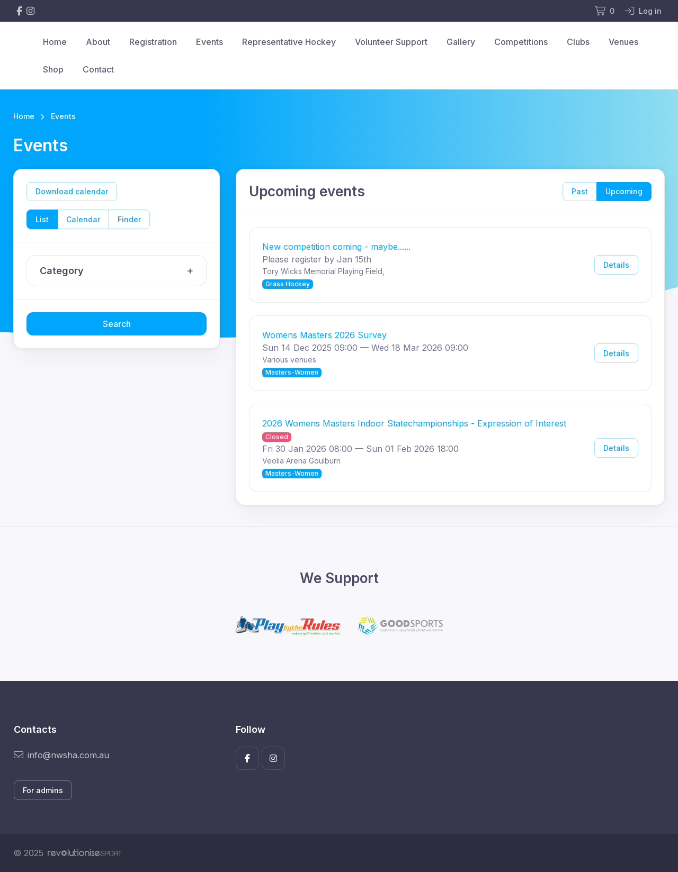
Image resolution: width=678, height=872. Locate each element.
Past (580, 191)
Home (55, 42)
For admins (43, 790)
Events (209, 42)
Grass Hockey (287, 284)
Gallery (461, 42)
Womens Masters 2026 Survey (324, 335)
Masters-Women (291, 372)
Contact (98, 69)
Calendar (83, 219)
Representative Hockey (289, 42)
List (42, 219)
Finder (129, 219)
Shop (53, 69)
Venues (623, 42)
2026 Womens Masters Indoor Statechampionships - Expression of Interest (414, 423)
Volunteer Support (391, 42)
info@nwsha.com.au (61, 755)
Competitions (521, 42)
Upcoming (624, 191)
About (98, 42)
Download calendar (71, 191)
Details (616, 264)
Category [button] (119, 271)
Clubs (578, 42)
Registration (153, 42)
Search (117, 324)
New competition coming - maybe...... (336, 246)
